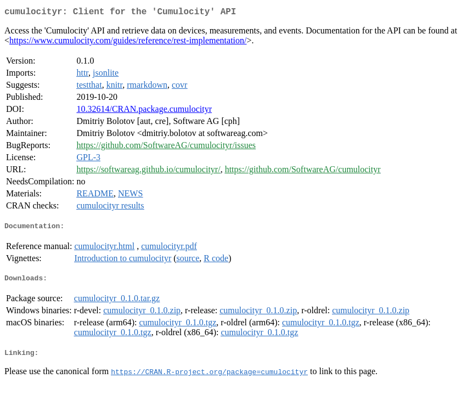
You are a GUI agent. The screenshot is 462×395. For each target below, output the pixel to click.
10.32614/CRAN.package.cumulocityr (144, 111)
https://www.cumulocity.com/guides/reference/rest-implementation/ (127, 42)
